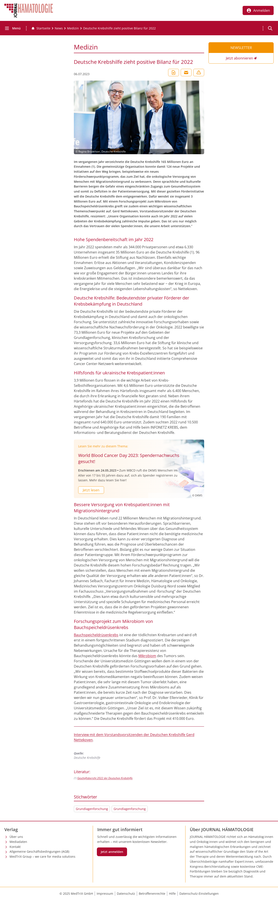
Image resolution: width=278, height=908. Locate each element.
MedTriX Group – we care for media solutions (42, 856)
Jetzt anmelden (112, 852)
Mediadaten (18, 842)
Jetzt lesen (91, 490)
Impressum (105, 893)
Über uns (16, 837)
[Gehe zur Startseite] (40, 28)
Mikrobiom (147, 655)
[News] (59, 28)
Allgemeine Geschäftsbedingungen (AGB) (39, 851)
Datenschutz (126, 893)
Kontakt (15, 847)
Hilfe (172, 893)
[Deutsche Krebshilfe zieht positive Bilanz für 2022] (119, 28)
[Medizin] (73, 28)
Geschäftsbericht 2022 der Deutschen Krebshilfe (104, 778)
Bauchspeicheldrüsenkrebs (96, 634)
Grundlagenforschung (92, 809)
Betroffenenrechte (152, 893)
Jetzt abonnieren (239, 58)
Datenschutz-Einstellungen (199, 893)
